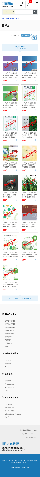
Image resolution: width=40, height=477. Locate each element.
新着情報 (8, 381)
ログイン (22, 4)
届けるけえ (8, 337)
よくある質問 (9, 411)
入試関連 (8, 340)
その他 (7, 346)
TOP (3, 18)
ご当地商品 (8, 343)
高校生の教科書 (10, 327)
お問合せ (8, 417)
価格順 (35, 35)
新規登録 (8, 363)
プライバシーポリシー (29, 434)
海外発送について (11, 408)
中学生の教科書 (10, 324)
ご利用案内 (8, 404)
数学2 (18, 18)
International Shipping (13, 414)
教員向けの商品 (10, 334)
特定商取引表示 (31, 437)
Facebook (8, 384)
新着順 (35, 38)
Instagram (8, 387)
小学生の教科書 (10, 321)
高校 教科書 (10, 18)
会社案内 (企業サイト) (27, 430)
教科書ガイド (9, 330)
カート (29, 4)
